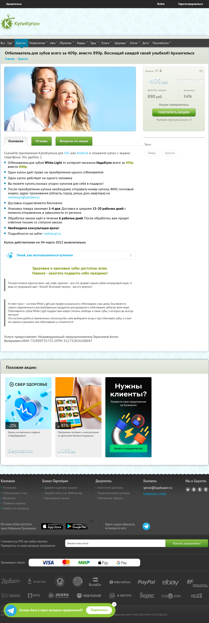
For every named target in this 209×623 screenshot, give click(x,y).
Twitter (199, 489)
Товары (82, 42)
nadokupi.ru (52, 233)
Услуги (106, 42)
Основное (15, 141)
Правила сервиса (14, 503)
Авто (53, 42)
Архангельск (14, 4)
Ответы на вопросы (16, 508)
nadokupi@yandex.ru (24, 197)
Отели (135, 42)
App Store (52, 526)
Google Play (76, 526)
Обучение (67, 42)
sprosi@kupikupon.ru (157, 488)
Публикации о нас (15, 493)
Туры (94, 42)
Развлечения (38, 42)
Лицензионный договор (114, 493)
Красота (21, 42)
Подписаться (99, 610)
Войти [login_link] (161, 4)
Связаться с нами (154, 493)
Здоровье (121, 42)
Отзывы (41, 141)
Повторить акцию (174, 112)
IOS (67, 153)
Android (83, 153)
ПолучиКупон (162, 42)
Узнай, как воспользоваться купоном (45, 255)
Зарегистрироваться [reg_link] (190, 4)
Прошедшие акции (56, 498)
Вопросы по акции (74, 141)
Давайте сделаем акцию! (60, 488)
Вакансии (9, 498)
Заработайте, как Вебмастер (63, 493)
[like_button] (196, 71)
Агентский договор (110, 488)
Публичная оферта (110, 498)
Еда (10, 42)
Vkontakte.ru (193, 489)
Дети (146, 42)
